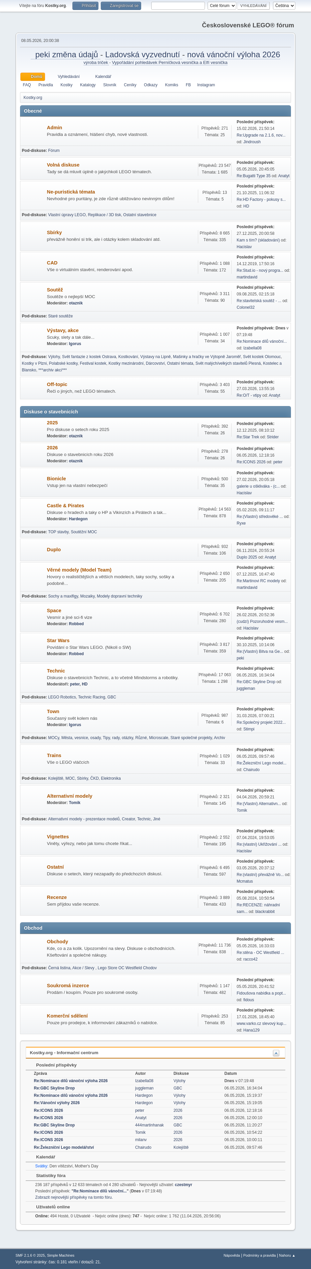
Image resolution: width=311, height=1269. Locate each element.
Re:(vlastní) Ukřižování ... (259, 844)
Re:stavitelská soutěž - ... (259, 300)
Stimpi (248, 729)
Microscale (158, 737)
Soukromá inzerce (68, 985)
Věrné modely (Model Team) (79, 570)
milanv (141, 1139)
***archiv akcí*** (52, 370)
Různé (141, 737)
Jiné (156, 819)
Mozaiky (87, 596)
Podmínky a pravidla (259, 1255)
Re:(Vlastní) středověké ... (260, 516)
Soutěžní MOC (84, 532)
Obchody (57, 941)
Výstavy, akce (63, 330)
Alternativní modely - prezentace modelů (84, 819)
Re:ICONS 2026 (251, 462)
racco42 (250, 959)
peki (240, 658)
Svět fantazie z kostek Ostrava (89, 356)
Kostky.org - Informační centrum (64, 1052)
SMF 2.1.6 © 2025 (30, 1255)
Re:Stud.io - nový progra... (260, 270)
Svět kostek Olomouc (262, 356)
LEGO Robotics (62, 697)
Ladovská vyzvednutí (143, 54)
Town (53, 711)
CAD (52, 262)
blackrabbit (265, 911)
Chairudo (251, 769)
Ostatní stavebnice (139, 214)
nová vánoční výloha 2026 (233, 54)
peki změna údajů (65, 54)
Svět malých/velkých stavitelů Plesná (228, 363)
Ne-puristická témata (71, 192)
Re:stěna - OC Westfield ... (260, 952)
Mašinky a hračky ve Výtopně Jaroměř (207, 356)
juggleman (246, 688)
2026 (52, 447)
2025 (52, 422)
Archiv (219, 737)
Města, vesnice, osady (81, 737)
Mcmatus (245, 881)
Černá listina (59, 968)
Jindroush (252, 142)
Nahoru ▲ (287, 1255)
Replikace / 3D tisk (104, 214)
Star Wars (58, 640)
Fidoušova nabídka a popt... (261, 993)
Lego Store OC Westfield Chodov (127, 968)
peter (277, 462)
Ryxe (241, 523)
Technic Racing (91, 697)
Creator (128, 819)
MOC (70, 778)
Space (54, 610)
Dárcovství (155, 363)
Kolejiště (55, 778)
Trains (54, 755)
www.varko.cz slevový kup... (261, 1023)
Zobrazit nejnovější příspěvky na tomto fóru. (74, 1197)
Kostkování (128, 356)
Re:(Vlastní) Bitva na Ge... (260, 651)
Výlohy (54, 356)
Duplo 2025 (247, 557)
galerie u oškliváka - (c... (258, 486)
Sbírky (54, 232)
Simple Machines (60, 1255)
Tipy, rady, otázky (118, 737)
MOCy (53, 737)
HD (246, 206)
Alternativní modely (69, 796)
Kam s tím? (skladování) (258, 240)
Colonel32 (246, 307)
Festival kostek (93, 363)
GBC (111, 697)
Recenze (57, 897)
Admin (54, 127)
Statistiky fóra (48, 1175)
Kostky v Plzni (34, 363)
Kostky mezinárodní (125, 363)
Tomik (74, 802)
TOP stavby (58, 532)
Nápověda (232, 1255)
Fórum (54, 150)
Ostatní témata (180, 363)
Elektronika (111, 778)
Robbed (76, 624)
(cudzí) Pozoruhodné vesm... (262, 621)
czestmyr (183, 1184)
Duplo (54, 549)
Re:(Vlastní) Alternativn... (259, 803)
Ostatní (55, 867)
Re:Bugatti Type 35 (254, 176)
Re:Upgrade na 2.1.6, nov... (261, 135)
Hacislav (244, 246)
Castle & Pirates (65, 505)
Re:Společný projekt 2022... (261, 722)
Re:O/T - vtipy (249, 395)
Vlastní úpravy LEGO (67, 214)
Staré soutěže (60, 316)
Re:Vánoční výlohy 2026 (57, 1102)
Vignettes (58, 836)
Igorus (75, 343)
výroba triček (96, 62)
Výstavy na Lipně (155, 356)
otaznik (76, 303)
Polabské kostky (63, 363)
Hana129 (251, 1030)
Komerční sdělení (67, 1016)
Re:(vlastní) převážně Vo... (260, 874)
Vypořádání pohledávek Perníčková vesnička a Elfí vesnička (169, 62)
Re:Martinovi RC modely (258, 581)
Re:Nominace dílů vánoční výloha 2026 (71, 1080)
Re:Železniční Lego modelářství (64, 1147)
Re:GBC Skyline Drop (256, 681)
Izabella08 (252, 348)
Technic (56, 670)
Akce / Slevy (83, 968)
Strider (273, 437)
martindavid (247, 277)
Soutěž (55, 289)
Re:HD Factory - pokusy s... (261, 199)
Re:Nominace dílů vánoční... (262, 341)
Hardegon (78, 519)
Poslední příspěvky (53, 1064)
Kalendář (42, 1156)
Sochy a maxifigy (63, 596)
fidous (248, 1000)
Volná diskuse (63, 165)
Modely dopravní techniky (119, 596)
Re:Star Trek (248, 437)
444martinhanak (149, 1125)
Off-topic (57, 384)
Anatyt (284, 176)
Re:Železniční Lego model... (261, 763)
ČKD (94, 778)
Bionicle (56, 478)
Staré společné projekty (191, 737)
